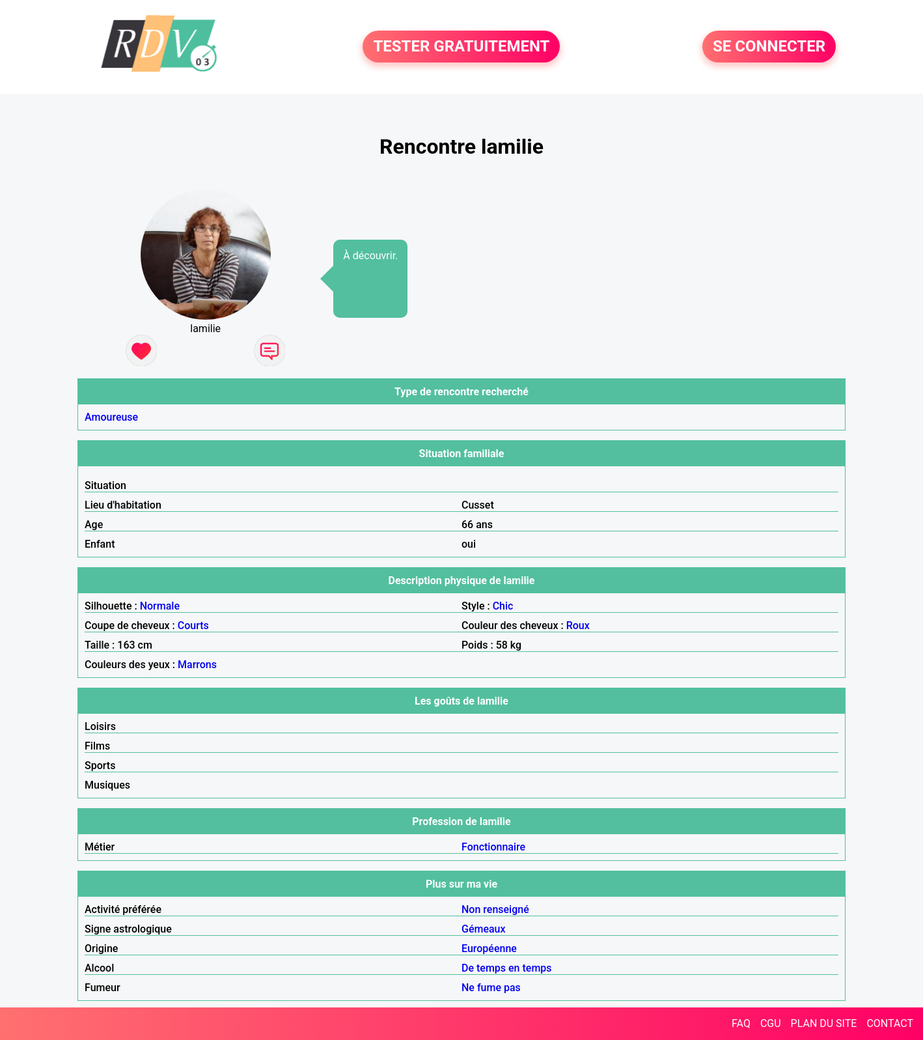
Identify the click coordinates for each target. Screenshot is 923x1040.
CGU (770, 1023)
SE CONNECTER (769, 47)
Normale (160, 606)
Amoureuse (111, 417)
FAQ (741, 1023)
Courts (193, 625)
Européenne (489, 948)
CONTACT (889, 1023)
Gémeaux (484, 929)
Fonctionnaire (493, 847)
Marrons (197, 664)
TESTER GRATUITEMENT (461, 47)
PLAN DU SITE (824, 1023)
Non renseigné (495, 909)
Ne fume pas (491, 987)
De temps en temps (507, 968)
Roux (578, 625)
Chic (503, 606)
